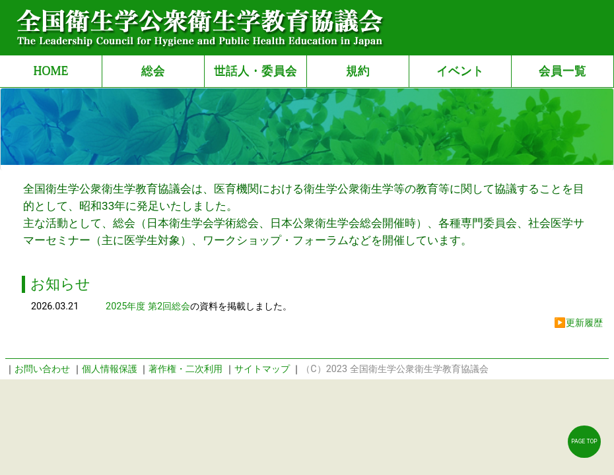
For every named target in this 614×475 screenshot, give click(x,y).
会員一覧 (562, 70)
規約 (358, 70)
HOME (50, 70)
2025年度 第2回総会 (148, 306)
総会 (153, 70)
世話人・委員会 (255, 70)
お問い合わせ (42, 369)
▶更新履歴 (578, 323)
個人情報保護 (109, 369)
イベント (460, 70)
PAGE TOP (584, 441)
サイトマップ (262, 369)
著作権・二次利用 (185, 369)
